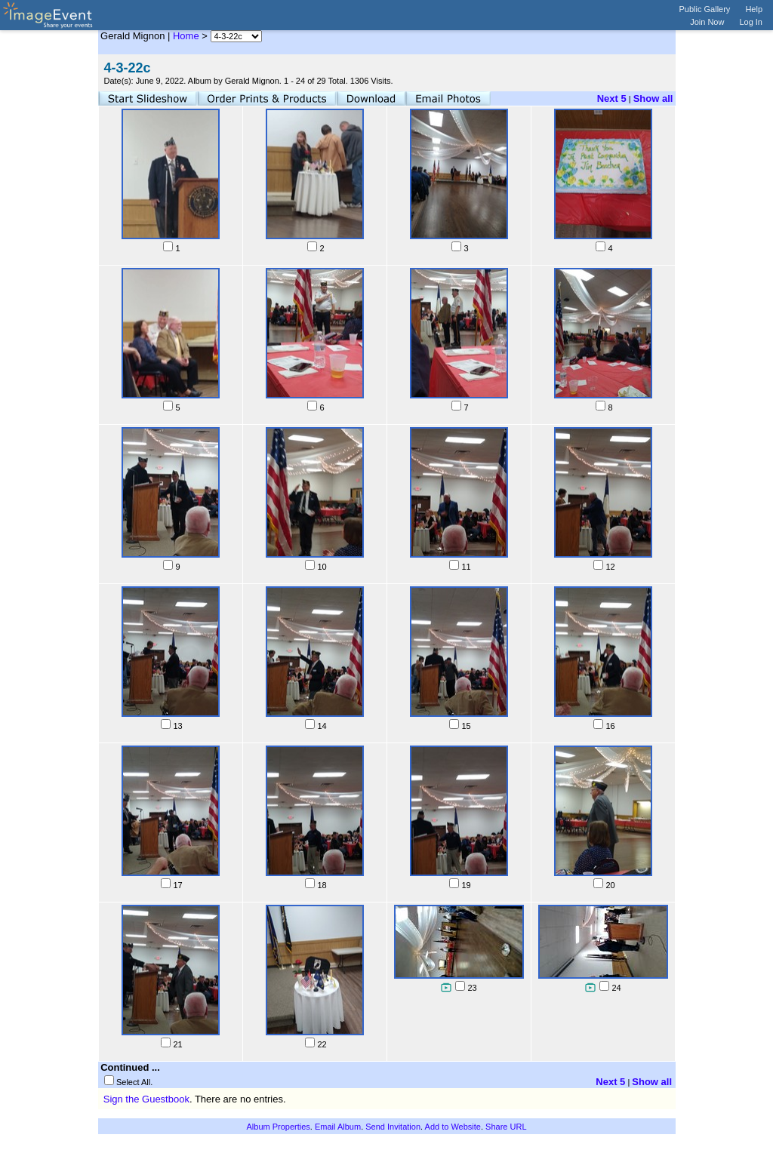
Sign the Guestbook (146, 1099)
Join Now (707, 21)
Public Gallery (705, 9)
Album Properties (278, 1126)
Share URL (505, 1126)
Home (186, 36)
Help (753, 9)
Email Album (338, 1126)
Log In (750, 21)
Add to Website (453, 1126)
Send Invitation (392, 1126)
